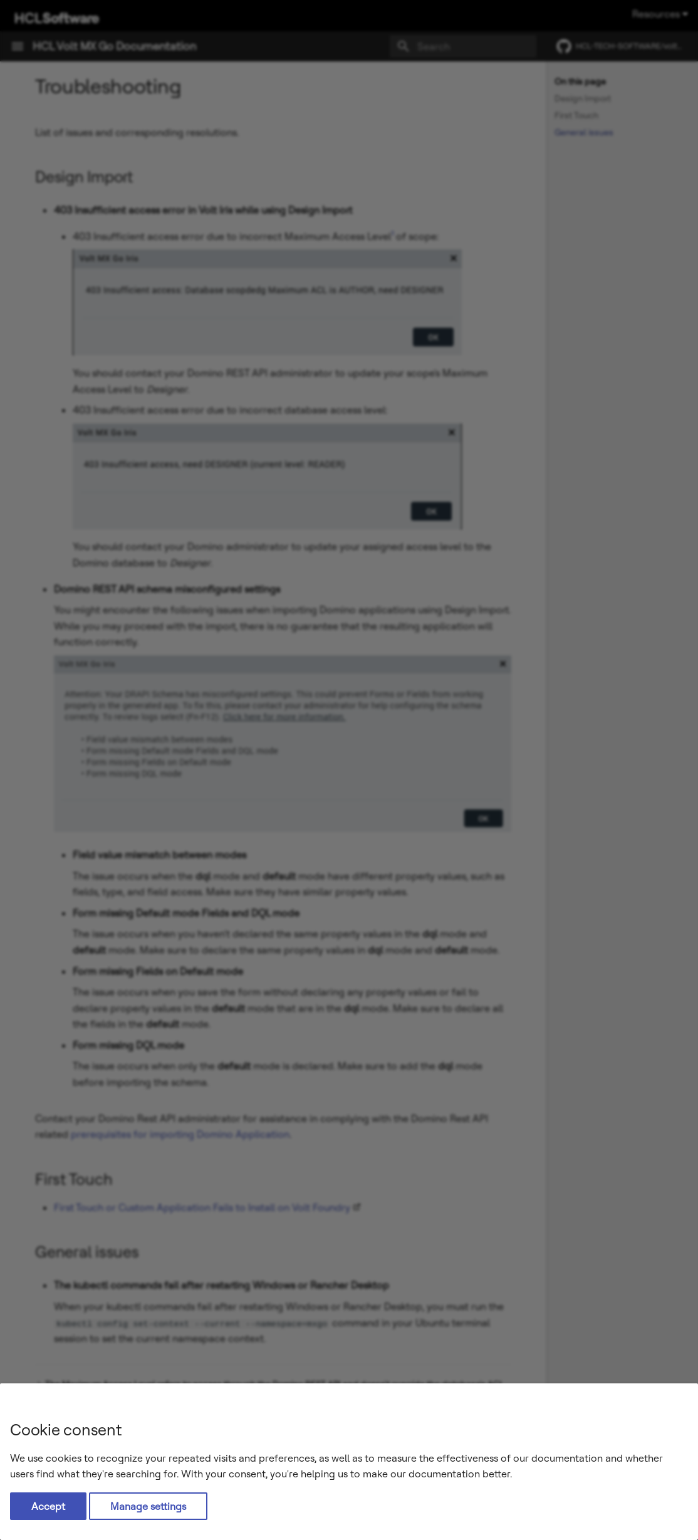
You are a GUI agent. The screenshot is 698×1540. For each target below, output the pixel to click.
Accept (48, 1506)
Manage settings (148, 1506)
